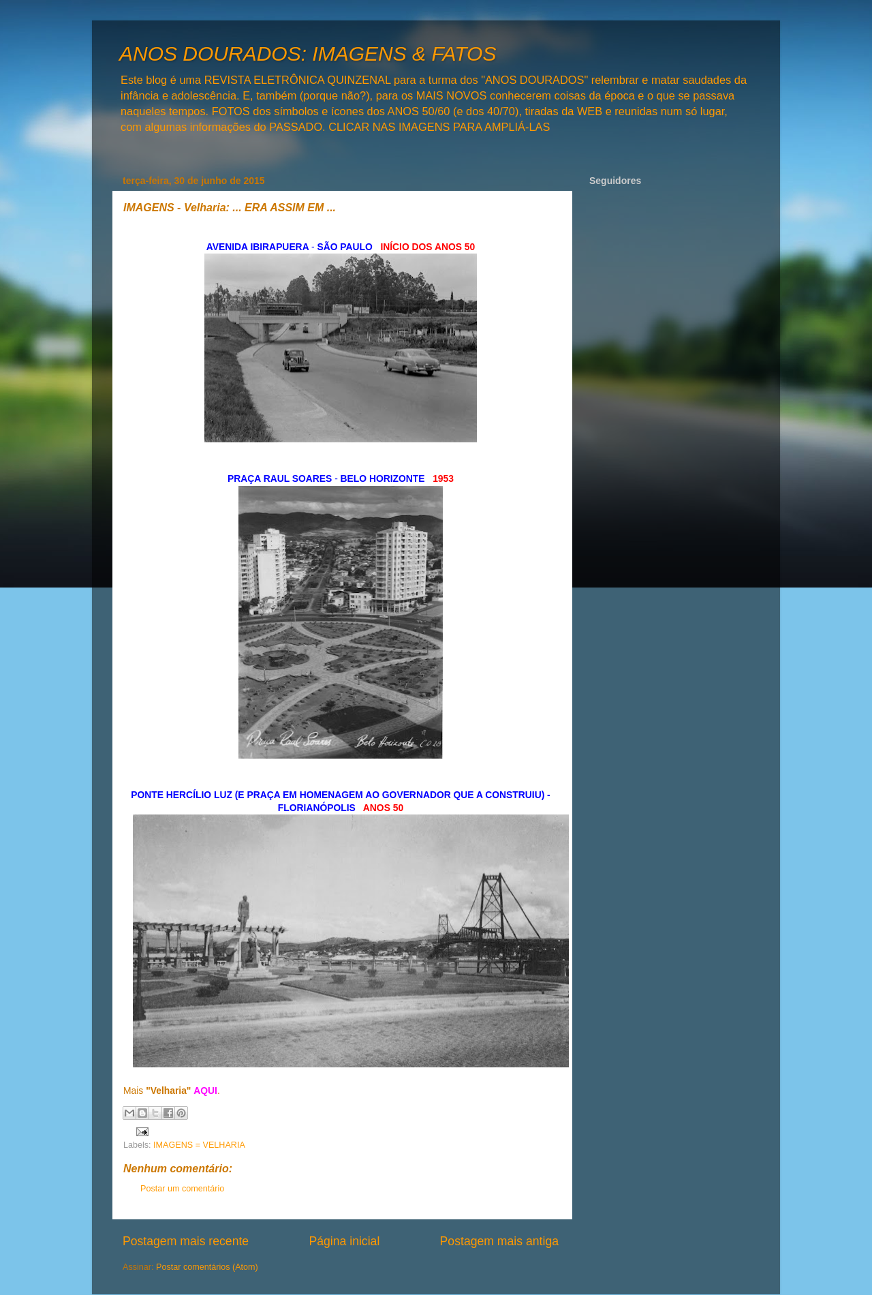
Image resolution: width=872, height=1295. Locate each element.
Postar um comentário (182, 1188)
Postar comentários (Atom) (207, 1267)
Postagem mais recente (186, 1241)
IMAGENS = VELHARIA (199, 1145)
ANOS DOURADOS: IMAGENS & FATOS (307, 53)
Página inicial (344, 1241)
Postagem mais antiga (499, 1241)
